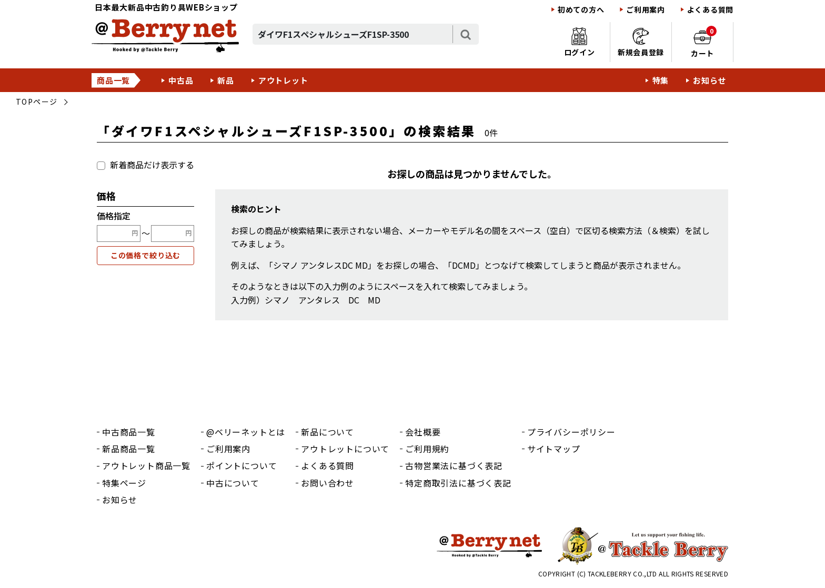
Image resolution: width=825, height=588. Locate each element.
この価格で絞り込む (145, 255)
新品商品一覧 (128, 448)
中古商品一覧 (128, 432)
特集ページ (124, 483)
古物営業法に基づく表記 (453, 465)
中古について (232, 483)
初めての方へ (581, 9)
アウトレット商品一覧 (146, 465)
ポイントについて (241, 465)
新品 (225, 80)
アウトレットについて (345, 448)
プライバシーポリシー (571, 432)
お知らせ (709, 80)
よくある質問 (710, 9)
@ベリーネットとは (245, 432)
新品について (327, 432)
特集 (660, 80)
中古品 (180, 80)
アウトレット (283, 80)
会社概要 (422, 432)
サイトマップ (553, 448)
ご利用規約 (427, 448)
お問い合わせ (327, 483)
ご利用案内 (645, 9)
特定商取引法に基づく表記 (458, 483)
